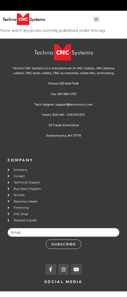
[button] (96, 19)
